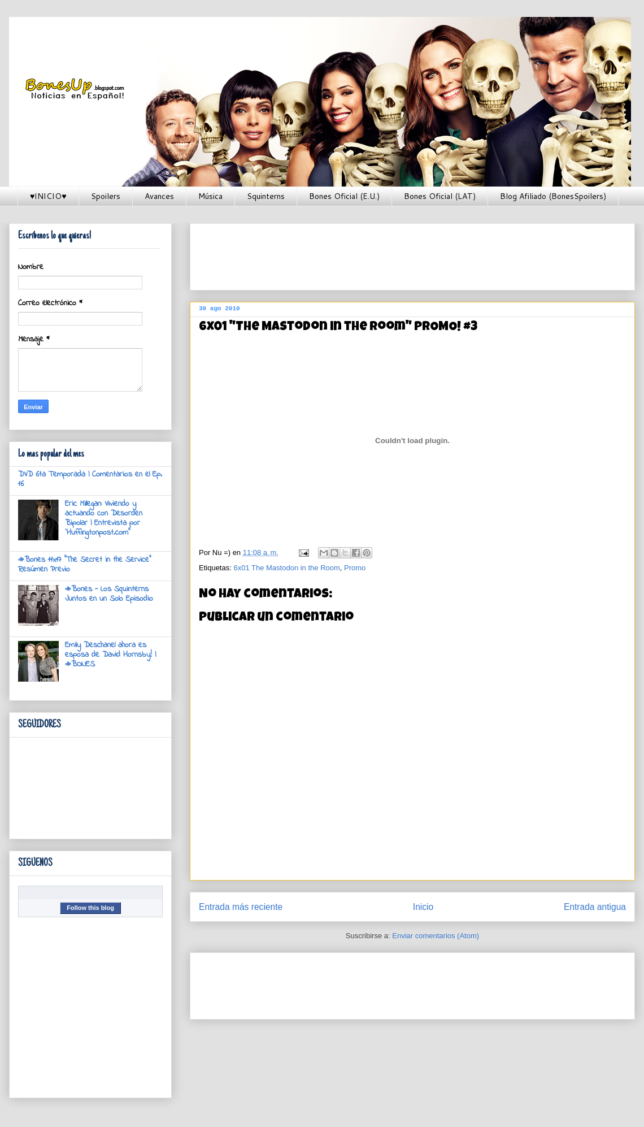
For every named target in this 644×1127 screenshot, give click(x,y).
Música (210, 196)
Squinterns (266, 196)
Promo (354, 568)
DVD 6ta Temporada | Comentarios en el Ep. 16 (90, 479)
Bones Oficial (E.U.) (344, 196)
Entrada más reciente (240, 907)
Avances (159, 196)
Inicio (423, 907)
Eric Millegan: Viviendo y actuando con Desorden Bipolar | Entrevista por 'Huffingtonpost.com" (103, 518)
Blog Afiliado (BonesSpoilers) (553, 196)
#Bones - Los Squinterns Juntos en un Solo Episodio (109, 594)
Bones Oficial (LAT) (440, 196)
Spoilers (105, 196)
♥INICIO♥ (48, 196)
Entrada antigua (595, 907)
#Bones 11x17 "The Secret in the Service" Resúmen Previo (84, 564)
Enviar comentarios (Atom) (435, 935)
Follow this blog (90, 907)
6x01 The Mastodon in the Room (286, 568)
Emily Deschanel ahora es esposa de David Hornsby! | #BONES (110, 654)
